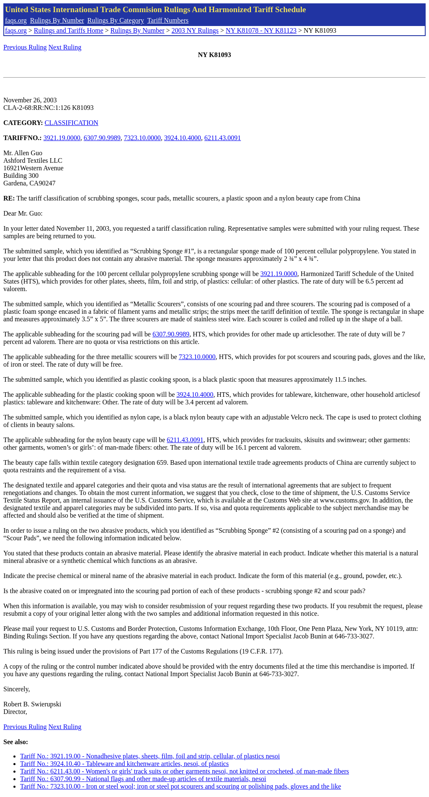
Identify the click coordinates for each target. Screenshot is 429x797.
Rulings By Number (57, 20)
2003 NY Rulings (195, 30)
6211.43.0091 (222, 137)
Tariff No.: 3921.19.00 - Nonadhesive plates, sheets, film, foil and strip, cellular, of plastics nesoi (150, 756)
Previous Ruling (25, 47)
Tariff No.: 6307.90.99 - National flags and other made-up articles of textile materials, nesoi (143, 778)
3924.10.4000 (182, 137)
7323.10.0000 (142, 137)
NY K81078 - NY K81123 (261, 30)
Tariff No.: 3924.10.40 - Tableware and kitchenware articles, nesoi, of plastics (124, 763)
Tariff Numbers (168, 20)
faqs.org (16, 20)
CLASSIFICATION (71, 122)
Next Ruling (65, 47)
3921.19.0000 (62, 137)
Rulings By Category (116, 20)
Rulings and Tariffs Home (68, 30)
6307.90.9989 (102, 137)
